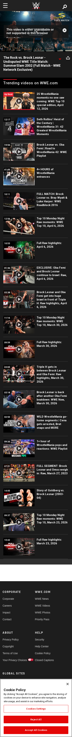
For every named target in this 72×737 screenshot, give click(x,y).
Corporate (8, 598)
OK (36, 31)
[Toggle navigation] (5, 5)
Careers (7, 605)
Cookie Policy (43, 653)
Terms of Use (10, 653)
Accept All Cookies (36, 730)
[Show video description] (60, 58)
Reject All (35, 719)
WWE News (42, 598)
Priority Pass (42, 619)
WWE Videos (42, 605)
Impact (6, 612)
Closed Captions (43, 660)
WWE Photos (42, 612)
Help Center (42, 646)
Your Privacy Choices (11, 660)
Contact (7, 619)
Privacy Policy (11, 639)
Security (39, 639)
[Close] (68, 684)
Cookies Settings (36, 708)
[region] (36, 708)
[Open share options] (68, 58)
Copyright (8, 646)
